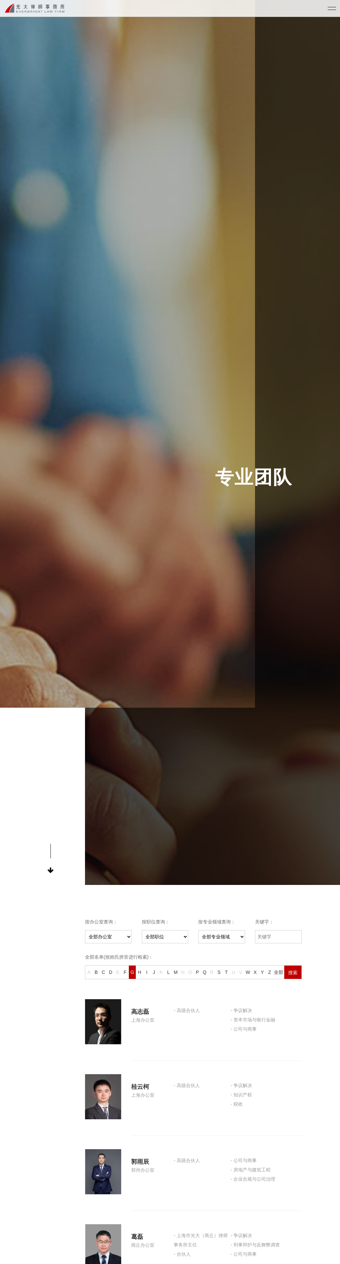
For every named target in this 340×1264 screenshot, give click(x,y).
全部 (278, 972)
